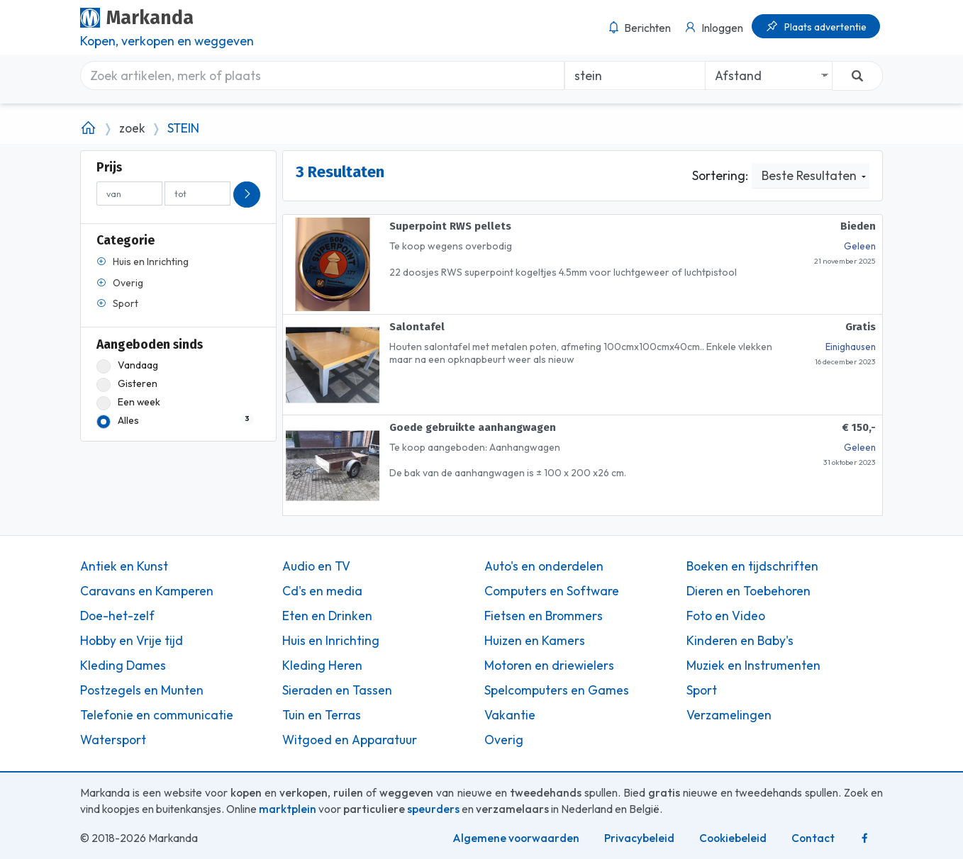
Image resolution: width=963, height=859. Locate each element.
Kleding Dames (123, 665)
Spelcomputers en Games (556, 690)
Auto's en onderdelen (543, 566)
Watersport (113, 740)
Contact (813, 838)
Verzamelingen (729, 715)
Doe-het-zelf (117, 616)
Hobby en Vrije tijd (131, 641)
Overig (503, 740)
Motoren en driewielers (549, 665)
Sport (701, 690)
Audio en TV (316, 566)
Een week (128, 402)
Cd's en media (322, 591)
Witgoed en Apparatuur (349, 740)
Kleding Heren (322, 665)
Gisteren (126, 383)
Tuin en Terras (321, 715)
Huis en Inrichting (330, 641)
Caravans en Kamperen (146, 591)
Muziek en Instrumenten (753, 665)
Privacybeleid (639, 838)
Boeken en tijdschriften (752, 566)
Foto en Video (725, 616)
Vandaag (127, 365)
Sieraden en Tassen (337, 690)
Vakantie (509, 715)
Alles (175, 420)
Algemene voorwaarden (515, 838)
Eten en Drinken (327, 616)
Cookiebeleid (733, 838)
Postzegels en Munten (142, 690)
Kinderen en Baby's (740, 641)
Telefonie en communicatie (156, 715)
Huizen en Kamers (534, 641)
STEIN (183, 128)
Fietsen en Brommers (543, 616)
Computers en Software (551, 591)
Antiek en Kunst (124, 566)
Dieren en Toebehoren (748, 591)
